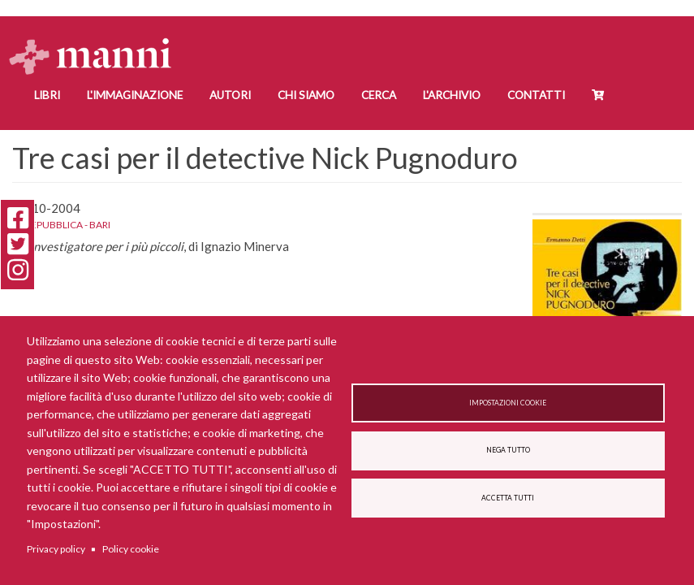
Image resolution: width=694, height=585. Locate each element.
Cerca (378, 95)
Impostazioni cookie (507, 403)
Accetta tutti (507, 498)
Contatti (536, 95)
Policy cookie (130, 549)
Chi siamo (306, 95)
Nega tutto (508, 450)
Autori (230, 95)
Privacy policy (56, 549)
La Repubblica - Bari (61, 225)
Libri (47, 95)
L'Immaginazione (135, 95)
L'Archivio (452, 95)
